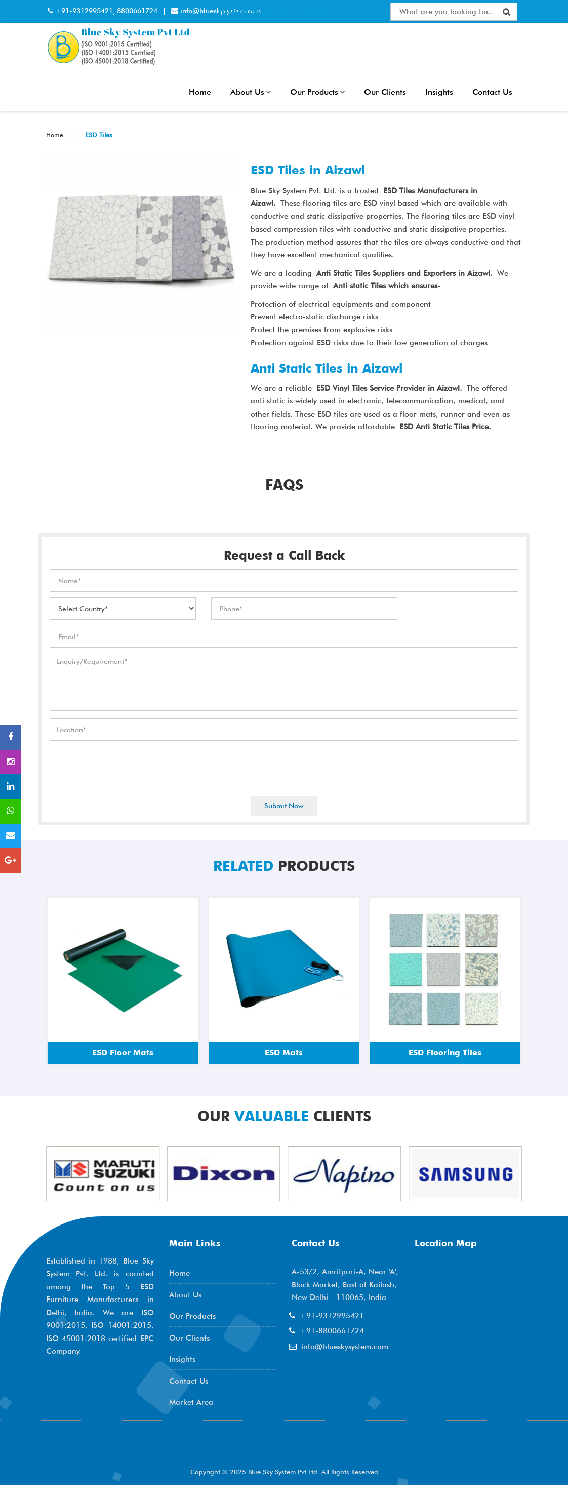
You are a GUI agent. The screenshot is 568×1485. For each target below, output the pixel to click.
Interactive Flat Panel (271, 11)
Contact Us (492, 92)
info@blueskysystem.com (344, 1346)
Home (200, 92)
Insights (439, 92)
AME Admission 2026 (99, 1449)
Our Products (317, 92)
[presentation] (127, 766)
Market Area (191, 1402)
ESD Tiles (97, 135)
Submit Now (284, 806)
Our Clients (385, 92)
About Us (250, 92)
